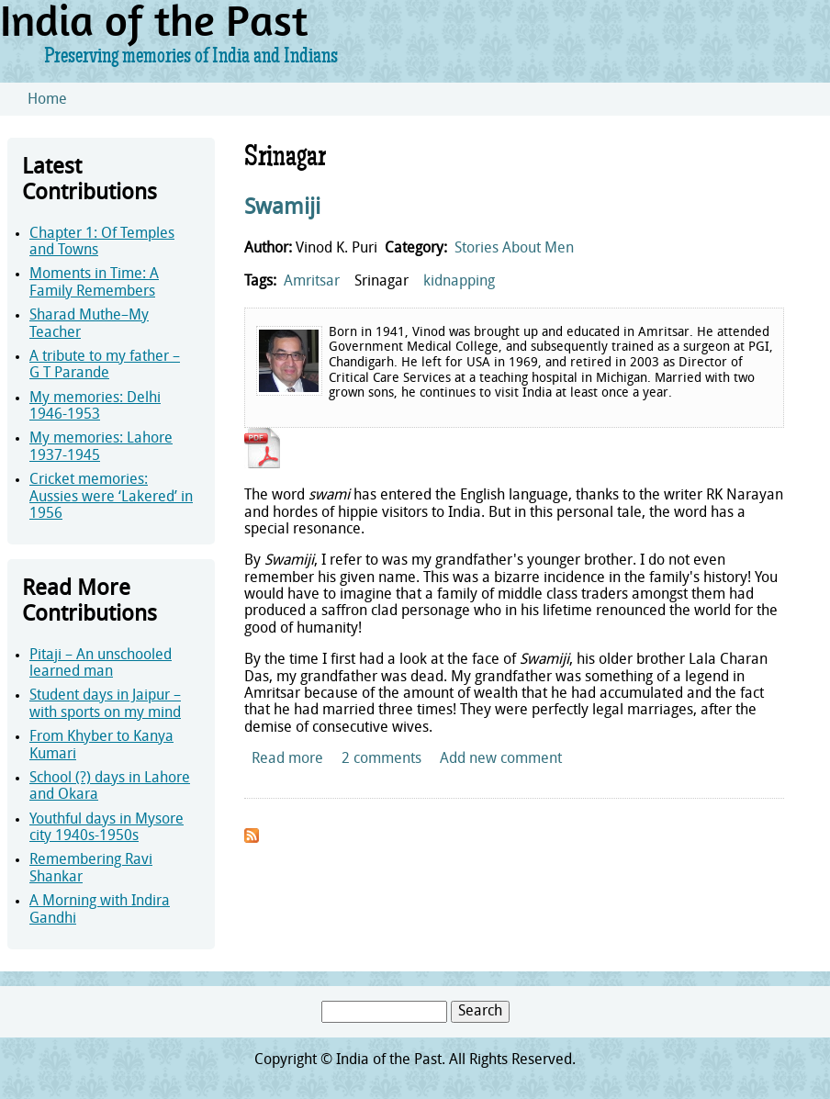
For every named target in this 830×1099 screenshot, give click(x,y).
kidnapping (459, 282)
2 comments (381, 759)
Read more (287, 759)
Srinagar (381, 282)
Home (47, 100)
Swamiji (282, 208)
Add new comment (501, 759)
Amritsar (312, 282)
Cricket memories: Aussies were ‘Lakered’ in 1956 (111, 497)
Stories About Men (514, 248)
